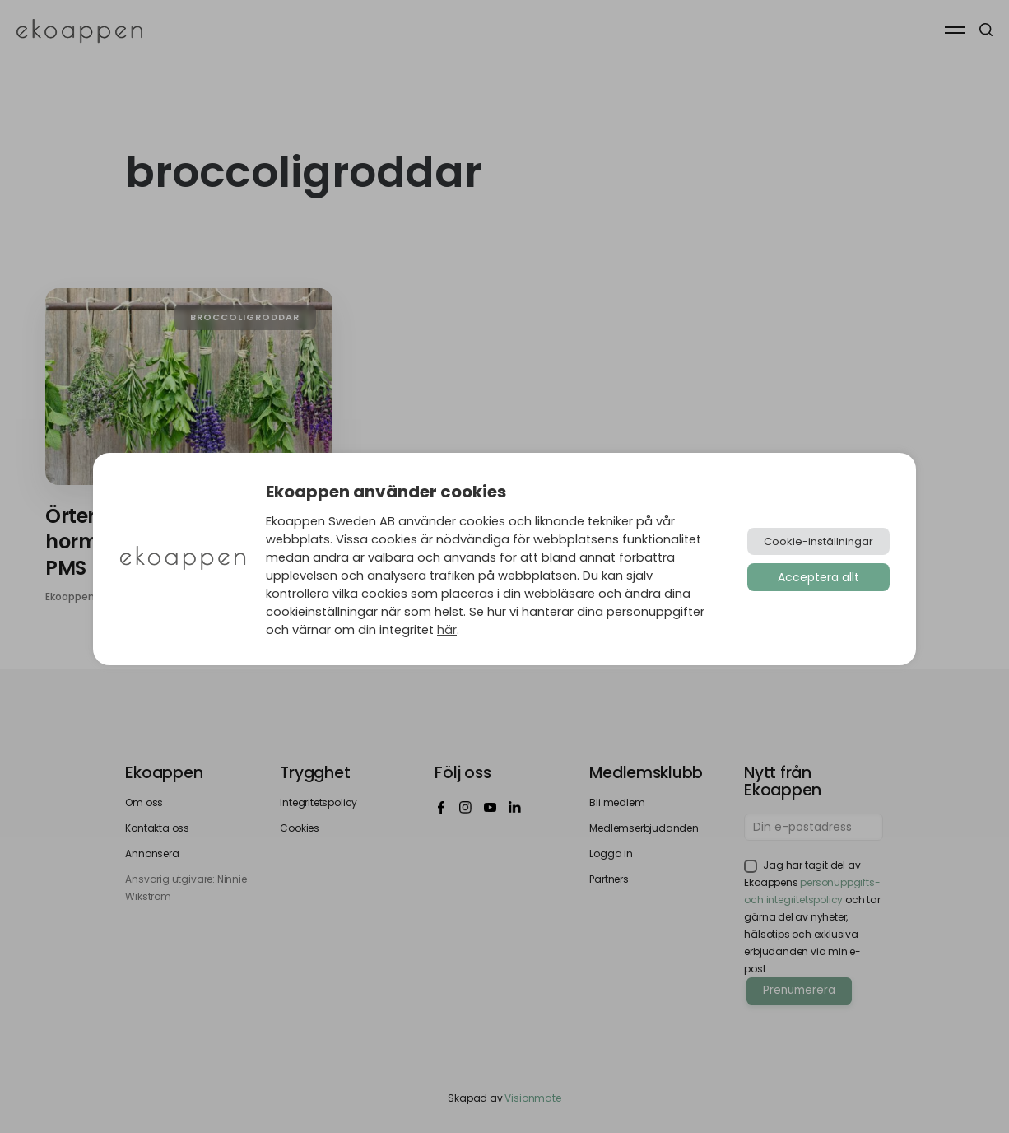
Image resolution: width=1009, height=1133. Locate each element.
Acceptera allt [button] (818, 577)
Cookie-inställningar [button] (818, 541)
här (447, 630)
